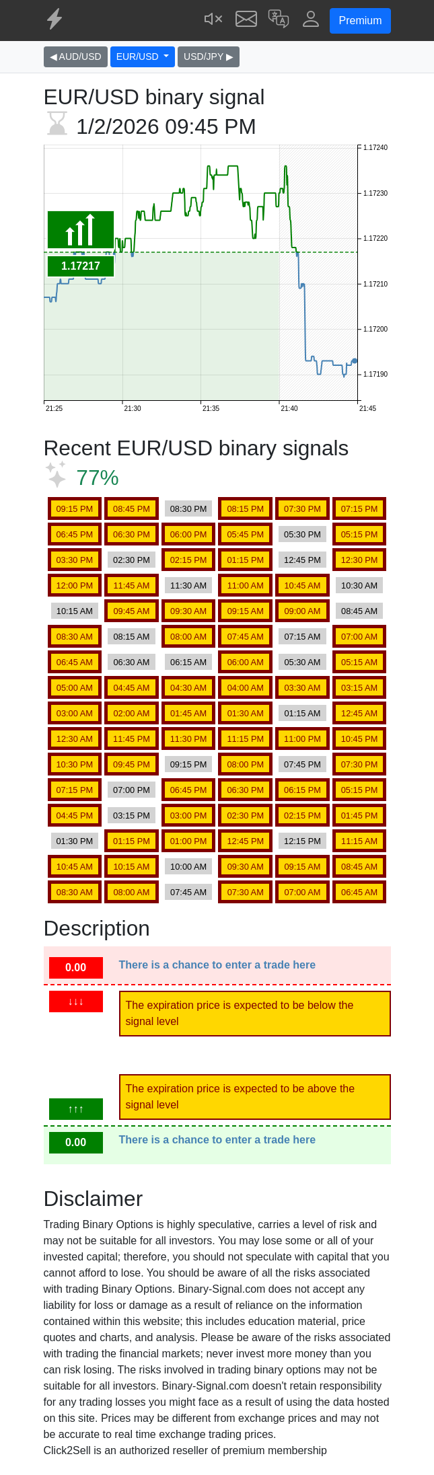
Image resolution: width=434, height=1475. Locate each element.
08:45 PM (131, 509)
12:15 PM (302, 841)
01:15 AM (302, 713)
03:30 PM (74, 560)
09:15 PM (74, 509)
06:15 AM (188, 662)
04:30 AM (188, 688)
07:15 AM (302, 637)
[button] (278, 20)
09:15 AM (245, 611)
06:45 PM (74, 534)
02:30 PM (131, 560)
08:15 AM (131, 637)
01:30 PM (74, 841)
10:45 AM (302, 585)
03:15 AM (359, 688)
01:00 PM (188, 841)
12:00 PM (74, 585)
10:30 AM (359, 585)
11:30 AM (188, 585)
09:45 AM (131, 611)
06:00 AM (245, 662)
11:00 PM (302, 739)
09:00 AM (302, 611)
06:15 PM (302, 790)
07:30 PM (302, 509)
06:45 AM (75, 662)
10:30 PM (74, 764)
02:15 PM (188, 560)
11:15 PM (245, 739)
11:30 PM (188, 739)
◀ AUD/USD (76, 56)
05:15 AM (359, 662)
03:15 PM (131, 815)
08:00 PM (245, 764)
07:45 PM (302, 764)
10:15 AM (75, 611)
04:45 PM (74, 815)
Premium (360, 20)
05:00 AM (75, 688)
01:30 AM (245, 713)
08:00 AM (188, 637)
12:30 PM (359, 560)
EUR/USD (138, 56)
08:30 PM (188, 509)
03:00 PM (188, 815)
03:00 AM (75, 713)
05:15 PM (359, 534)
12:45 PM (302, 560)
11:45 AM (131, 585)
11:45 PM (131, 739)
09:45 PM (131, 764)
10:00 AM (188, 867)
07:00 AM (359, 637)
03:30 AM (302, 688)
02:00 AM (131, 713)
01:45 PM (359, 815)
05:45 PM (245, 534)
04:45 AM (131, 688)
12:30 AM (75, 739)
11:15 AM (359, 841)
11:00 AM (245, 585)
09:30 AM (188, 611)
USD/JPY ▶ (208, 56)
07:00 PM (131, 790)
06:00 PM (188, 534)
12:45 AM (359, 713)
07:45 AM (245, 637)
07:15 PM (359, 509)
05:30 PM (302, 534)
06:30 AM (131, 662)
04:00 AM (245, 688)
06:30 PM (131, 534)
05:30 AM (302, 662)
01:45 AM (188, 713)
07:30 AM (245, 892)
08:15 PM (245, 509)
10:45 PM (359, 739)
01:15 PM (245, 560)
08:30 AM (75, 637)
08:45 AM (359, 611)
